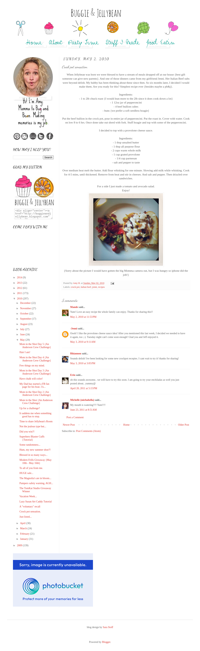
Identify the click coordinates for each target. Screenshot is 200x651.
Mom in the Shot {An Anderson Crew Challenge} (36, 402)
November (26, 308)
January (24, 539)
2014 (20, 277)
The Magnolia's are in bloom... (35, 478)
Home (126, 424)
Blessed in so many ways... (33, 455)
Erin (72, 375)
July (22, 329)
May (22, 339)
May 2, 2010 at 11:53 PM (83, 317)
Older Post (183, 424)
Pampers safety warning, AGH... (36, 483)
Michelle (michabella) (82, 400)
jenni (94, 287)
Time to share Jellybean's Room (36, 421)
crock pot (75, 287)
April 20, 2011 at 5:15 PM (83, 388)
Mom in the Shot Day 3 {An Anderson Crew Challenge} (35, 372)
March (23, 528)
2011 (20, 293)
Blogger (106, 642)
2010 (20, 298)
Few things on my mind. (32, 365)
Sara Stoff (108, 627)
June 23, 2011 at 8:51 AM (83, 409)
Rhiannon (75, 353)
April (23, 523)
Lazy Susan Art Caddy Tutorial (35, 501)
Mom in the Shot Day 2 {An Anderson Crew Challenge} (35, 394)
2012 (20, 288)
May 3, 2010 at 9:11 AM (82, 341)
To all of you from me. (31, 468)
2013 (20, 282)
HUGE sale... (26, 473)
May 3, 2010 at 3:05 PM (82, 363)
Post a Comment (75, 417)
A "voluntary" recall (29, 506)
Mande (74, 307)
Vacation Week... (28, 496)
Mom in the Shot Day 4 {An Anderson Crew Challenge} (35, 359)
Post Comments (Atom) (88, 431)
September (26, 318)
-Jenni (73, 328)
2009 (20, 545)
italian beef (86, 287)
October (24, 313)
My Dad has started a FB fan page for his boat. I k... (34, 385)
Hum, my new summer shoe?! (35, 449)
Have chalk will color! (31, 378)
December (25, 303)
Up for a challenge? (29, 408)
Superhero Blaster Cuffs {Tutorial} (31, 438)
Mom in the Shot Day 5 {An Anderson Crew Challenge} (35, 346)
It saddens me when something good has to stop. (35, 415)
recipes (101, 287)
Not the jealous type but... (32, 426)
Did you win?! (26, 431)
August (24, 324)
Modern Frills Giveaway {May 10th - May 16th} (35, 461)
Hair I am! (24, 352)
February (25, 533)
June (22, 334)
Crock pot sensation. (30, 511)
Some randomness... (29, 444)
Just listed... (25, 516)
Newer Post (69, 424)
